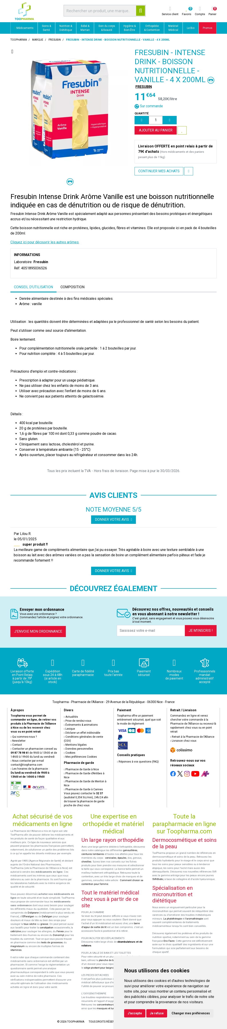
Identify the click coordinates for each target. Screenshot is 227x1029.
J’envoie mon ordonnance (38, 631)
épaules (121, 857)
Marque (37, 39)
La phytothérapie (172, 918)
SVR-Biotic (157, 879)
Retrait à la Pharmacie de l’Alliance (192, 736)
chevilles (86, 861)
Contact (16, 744)
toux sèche (30, 924)
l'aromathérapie (194, 918)
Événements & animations (81, 724)
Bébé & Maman (85, 28)
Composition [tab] (72, 287)
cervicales (110, 857)
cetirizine (15, 931)
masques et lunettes (108, 1008)
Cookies (69, 752)
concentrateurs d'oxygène (111, 1004)
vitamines (16, 950)
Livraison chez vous (183, 740)
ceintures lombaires (92, 854)
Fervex (60, 931)
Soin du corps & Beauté (106, 28)
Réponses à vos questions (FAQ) (138, 761)
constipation (46, 927)
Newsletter (18, 740)
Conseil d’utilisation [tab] (33, 287)
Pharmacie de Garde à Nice (81, 769)
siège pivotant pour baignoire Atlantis (105, 967)
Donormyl (58, 935)
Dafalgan (47, 916)
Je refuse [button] (157, 1013)
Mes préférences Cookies (80, 756)
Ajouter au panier (155, 130)
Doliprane (33, 912)
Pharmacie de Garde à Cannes (83, 789)
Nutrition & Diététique (65, 28)
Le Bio (190, 28)
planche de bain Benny (112, 960)
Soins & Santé (46, 28)
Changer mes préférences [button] (191, 1013)
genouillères (130, 850)
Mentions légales (75, 744)
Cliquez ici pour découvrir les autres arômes (44, 242)
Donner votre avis (113, 519)
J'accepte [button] (135, 1013)
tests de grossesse (52, 942)
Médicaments (24, 28)
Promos (207, 28)
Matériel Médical (173, 28)
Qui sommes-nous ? (24, 736)
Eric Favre (169, 941)
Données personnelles (78, 748)
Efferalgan (28, 916)
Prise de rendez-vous (77, 720)
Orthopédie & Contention (152, 28)
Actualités (71, 716)
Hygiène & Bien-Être (129, 28)
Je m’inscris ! (201, 630)
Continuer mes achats (159, 171)
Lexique (69, 728)
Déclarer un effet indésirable (82, 732)
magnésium (17, 946)
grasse (44, 924)
